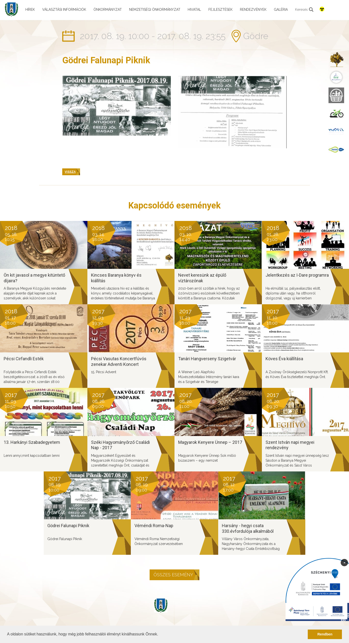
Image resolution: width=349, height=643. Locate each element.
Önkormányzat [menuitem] (107, 9)
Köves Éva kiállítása (284, 358)
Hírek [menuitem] (30, 9)
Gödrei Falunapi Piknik (68, 525)
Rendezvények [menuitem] (253, 9)
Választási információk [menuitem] (64, 9)
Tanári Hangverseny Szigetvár (207, 358)
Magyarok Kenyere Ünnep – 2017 (210, 442)
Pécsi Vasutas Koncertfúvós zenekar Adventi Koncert (118, 361)
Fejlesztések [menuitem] (220, 9)
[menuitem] (336, 59)
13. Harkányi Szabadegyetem (32, 442)
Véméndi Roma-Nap (153, 525)
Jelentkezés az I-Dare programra (297, 275)
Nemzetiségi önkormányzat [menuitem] (154, 9)
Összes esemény (173, 574)
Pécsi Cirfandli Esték (24, 358)
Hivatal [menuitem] (194, 9)
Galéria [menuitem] (281, 9)
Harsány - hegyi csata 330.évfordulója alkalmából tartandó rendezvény (248, 531)
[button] (160, 634)
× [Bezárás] (344, 562)
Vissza (70, 172)
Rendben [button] (324, 634)
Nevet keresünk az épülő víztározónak (202, 277)
